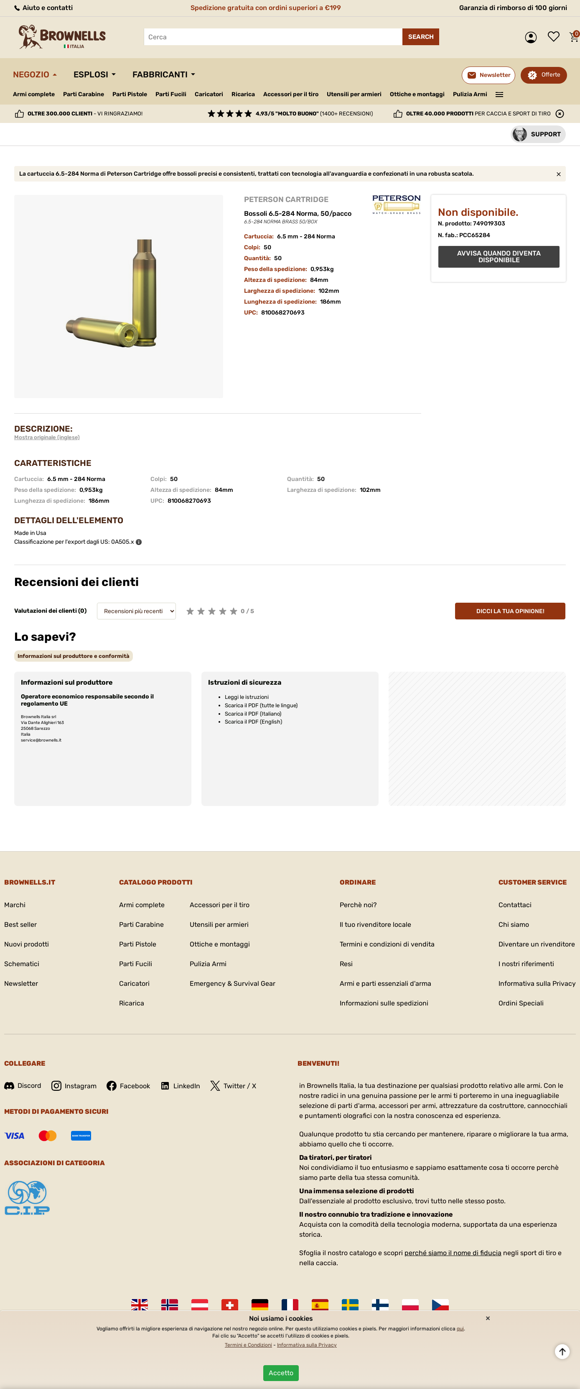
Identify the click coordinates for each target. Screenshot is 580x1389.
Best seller (20, 925)
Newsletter (21, 983)
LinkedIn (180, 1086)
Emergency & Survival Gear (232, 983)
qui (460, 1329)
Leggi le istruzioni (247, 697)
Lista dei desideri (556, 37)
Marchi (14, 905)
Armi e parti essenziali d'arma (385, 983)
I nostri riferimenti (526, 964)
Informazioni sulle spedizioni (384, 1003)
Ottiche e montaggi (417, 94)
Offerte (551, 74)
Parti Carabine (83, 94)
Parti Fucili (170, 94)
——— (499, 93)
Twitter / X (233, 1086)
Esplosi (91, 74)
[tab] (73, 656)
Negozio (31, 74)
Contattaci (515, 905)
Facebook (128, 1086)
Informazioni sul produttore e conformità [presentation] (74, 656)
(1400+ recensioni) (314, 113)
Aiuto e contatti (43, 8)
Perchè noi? (358, 905)
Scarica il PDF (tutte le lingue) (261, 705)
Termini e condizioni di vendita (387, 944)
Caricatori (209, 94)
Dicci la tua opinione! (510, 611)
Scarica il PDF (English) (253, 722)
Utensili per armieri (354, 94)
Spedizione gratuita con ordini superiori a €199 (266, 8)
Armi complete (34, 94)
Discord (22, 1086)
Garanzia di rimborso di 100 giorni (513, 8)
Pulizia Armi (470, 94)
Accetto (281, 1373)
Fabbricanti (160, 74)
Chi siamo (514, 925)
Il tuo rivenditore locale (375, 925)
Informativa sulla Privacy (537, 983)
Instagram (74, 1086)
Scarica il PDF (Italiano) (253, 714)
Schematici (21, 964)
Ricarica (243, 94)
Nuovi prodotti (26, 944)
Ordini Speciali (521, 1003)
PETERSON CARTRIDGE (286, 199)
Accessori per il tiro (290, 94)
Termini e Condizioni (248, 1345)
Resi (346, 964)
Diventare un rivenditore (537, 944)
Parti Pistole (129, 94)
